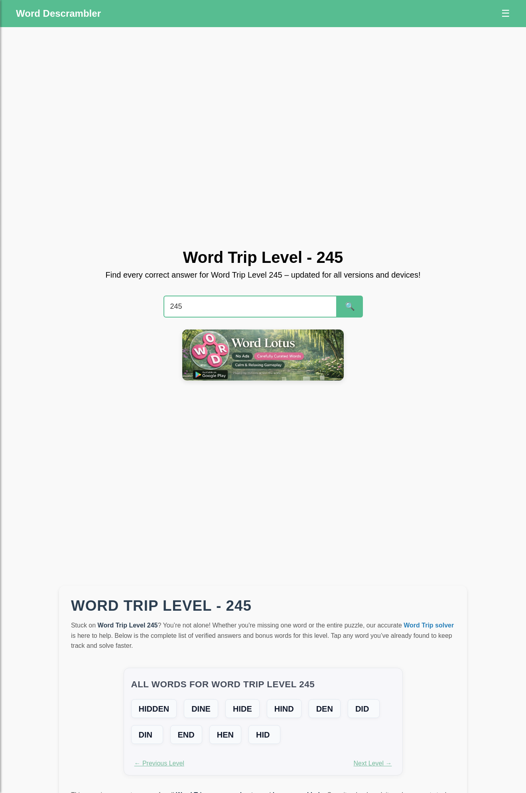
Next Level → (372, 763)
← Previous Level (159, 763)
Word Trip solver (429, 625)
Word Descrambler (58, 13)
